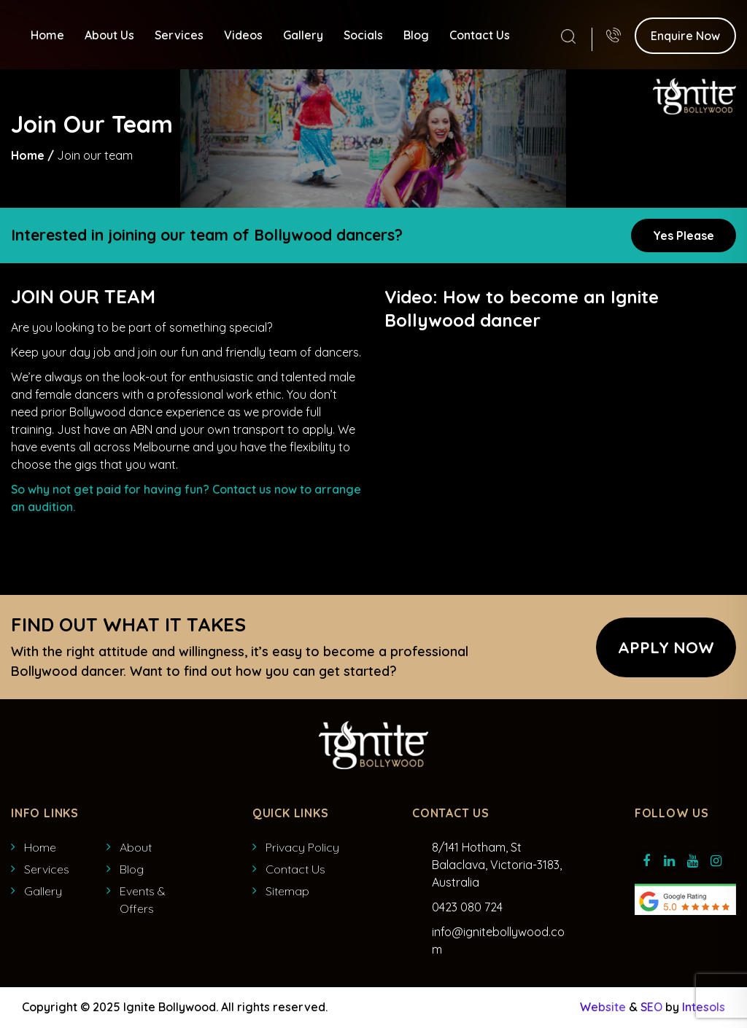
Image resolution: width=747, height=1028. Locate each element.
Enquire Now (685, 35)
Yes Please (683, 235)
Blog (416, 34)
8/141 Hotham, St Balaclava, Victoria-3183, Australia (497, 864)
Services (179, 34)
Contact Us (479, 34)
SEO (651, 1007)
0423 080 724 (467, 907)
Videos (243, 34)
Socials (363, 34)
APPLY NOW (666, 647)
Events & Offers (143, 900)
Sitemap (287, 891)
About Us (109, 34)
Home (47, 34)
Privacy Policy (302, 847)
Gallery (303, 34)
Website (603, 1007)
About (136, 847)
